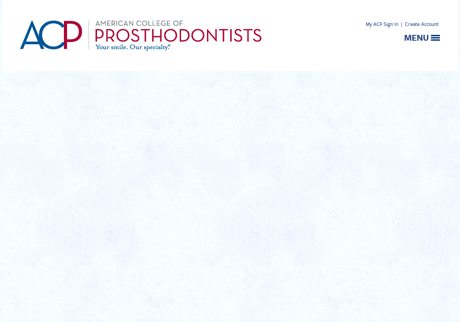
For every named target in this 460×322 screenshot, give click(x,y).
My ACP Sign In (382, 24)
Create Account (422, 24)
